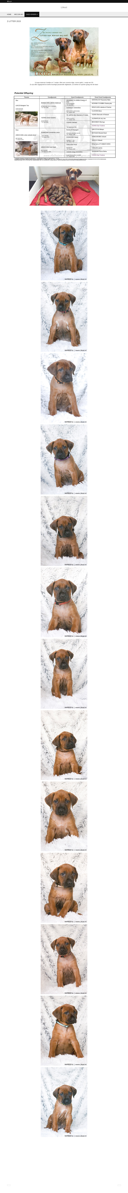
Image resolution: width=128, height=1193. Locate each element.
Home (9, 14)
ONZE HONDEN (31, 14)
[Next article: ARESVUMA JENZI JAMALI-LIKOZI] (119, 1185)
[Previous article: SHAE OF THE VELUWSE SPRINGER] (8, 1185)
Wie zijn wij (18, 14)
